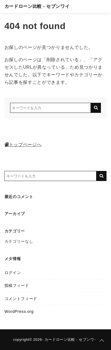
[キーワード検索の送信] (96, 108)
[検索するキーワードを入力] (50, 108)
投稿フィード (16, 285)
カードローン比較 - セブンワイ (37, 6)
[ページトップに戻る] (101, 340)
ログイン (12, 272)
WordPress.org (19, 311)
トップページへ (22, 144)
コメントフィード (20, 298)
